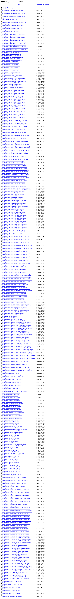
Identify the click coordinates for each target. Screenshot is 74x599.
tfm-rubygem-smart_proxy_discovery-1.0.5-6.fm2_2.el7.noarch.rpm (14, 504)
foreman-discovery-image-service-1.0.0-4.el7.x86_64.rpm (13, 14)
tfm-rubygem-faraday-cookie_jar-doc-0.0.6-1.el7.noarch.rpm (13, 78)
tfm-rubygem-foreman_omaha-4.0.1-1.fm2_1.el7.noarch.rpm (13, 212)
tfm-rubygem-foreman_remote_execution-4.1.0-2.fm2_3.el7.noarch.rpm (15, 237)
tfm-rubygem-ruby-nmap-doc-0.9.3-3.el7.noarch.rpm (12, 469)
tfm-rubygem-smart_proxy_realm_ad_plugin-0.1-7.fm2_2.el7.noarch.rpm (15, 561)
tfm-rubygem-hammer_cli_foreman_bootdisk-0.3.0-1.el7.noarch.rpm (15, 329)
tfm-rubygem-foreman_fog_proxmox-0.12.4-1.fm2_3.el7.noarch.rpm (15, 173)
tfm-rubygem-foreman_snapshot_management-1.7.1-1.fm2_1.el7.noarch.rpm (16, 274)
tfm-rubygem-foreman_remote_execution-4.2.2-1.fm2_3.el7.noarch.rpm (15, 242)
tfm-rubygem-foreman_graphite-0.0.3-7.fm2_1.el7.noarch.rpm (13, 179)
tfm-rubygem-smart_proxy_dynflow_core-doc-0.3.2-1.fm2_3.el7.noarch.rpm (16, 542)
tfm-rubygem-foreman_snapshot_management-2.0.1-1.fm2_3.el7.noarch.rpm (16, 277)
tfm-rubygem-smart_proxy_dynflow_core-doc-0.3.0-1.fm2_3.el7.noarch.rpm (16, 539)
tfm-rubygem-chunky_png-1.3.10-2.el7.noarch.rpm (11, 55)
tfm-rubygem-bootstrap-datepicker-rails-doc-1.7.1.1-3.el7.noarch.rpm (15, 51)
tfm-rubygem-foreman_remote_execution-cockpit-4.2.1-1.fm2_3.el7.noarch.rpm (17, 248)
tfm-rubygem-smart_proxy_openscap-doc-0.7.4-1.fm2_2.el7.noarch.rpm (15, 555)
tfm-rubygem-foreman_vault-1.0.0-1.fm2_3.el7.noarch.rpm (13, 299)
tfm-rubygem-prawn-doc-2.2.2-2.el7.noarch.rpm (11, 442)
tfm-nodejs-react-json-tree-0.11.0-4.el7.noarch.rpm (11, 23)
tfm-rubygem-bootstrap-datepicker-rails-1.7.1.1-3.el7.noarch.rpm (14, 49)
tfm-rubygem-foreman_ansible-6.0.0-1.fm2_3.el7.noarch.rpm (13, 109)
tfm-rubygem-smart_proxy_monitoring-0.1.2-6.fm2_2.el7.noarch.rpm (15, 546)
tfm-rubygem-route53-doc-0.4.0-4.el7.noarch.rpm (11, 457)
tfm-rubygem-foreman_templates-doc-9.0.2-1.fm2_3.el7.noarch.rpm (14, 296)
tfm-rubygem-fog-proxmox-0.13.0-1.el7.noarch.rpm (11, 85)
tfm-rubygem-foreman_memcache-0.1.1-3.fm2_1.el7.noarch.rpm (14, 200)
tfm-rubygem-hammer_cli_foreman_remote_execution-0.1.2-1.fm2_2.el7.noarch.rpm (18, 350)
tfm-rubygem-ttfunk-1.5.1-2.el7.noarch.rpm (10, 585)
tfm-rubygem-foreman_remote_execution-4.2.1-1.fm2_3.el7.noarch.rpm (15, 240)
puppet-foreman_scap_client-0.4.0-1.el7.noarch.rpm (11, 17)
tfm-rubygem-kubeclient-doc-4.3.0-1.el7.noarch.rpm (11, 394)
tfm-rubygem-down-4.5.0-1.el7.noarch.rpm (10, 70)
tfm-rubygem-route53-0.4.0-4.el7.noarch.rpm (10, 456)
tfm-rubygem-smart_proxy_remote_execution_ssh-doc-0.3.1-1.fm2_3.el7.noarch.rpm (18, 569)
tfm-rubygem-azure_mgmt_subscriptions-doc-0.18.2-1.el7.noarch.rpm (15, 48)
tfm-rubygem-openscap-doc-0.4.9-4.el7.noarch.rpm (11, 424)
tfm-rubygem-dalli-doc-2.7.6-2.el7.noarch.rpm (10, 63)
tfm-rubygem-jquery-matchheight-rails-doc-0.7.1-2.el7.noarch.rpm (14, 391)
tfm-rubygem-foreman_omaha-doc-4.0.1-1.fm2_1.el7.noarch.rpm (14, 213)
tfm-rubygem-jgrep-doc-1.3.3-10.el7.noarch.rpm (11, 388)
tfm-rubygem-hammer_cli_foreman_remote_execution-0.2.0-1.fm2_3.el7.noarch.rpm (18, 352)
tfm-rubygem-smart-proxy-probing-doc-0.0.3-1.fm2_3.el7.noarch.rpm (15, 481)
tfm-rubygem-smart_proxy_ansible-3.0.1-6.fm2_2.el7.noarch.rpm (14, 483)
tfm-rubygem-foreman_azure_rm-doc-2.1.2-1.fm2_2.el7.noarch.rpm (14, 126)
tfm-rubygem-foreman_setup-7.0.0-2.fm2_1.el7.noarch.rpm (13, 271)
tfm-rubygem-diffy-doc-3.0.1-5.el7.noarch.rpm (10, 69)
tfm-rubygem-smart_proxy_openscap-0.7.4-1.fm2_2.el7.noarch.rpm (14, 552)
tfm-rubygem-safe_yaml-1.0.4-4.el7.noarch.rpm (11, 471)
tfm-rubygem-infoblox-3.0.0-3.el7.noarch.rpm (10, 384)
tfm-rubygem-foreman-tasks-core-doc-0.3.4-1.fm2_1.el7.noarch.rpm (14, 97)
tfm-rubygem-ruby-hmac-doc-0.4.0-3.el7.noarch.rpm (12, 466)
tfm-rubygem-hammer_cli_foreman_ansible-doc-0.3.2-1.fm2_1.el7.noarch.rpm (16, 325)
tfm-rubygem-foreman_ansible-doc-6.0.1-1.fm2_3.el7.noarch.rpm (14, 115)
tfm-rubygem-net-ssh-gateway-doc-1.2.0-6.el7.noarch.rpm (13, 412)
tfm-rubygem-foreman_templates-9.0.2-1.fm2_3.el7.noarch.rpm (14, 293)
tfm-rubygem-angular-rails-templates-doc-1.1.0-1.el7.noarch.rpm (14, 26)
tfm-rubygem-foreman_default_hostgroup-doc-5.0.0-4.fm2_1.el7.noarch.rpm (16, 145)
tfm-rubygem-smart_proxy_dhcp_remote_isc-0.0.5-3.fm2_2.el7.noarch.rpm (16, 501)
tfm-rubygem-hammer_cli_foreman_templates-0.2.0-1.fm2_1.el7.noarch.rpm (16, 368)
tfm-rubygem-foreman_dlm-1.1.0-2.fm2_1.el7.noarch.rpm (13, 161)
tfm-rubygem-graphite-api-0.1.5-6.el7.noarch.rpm (11, 317)
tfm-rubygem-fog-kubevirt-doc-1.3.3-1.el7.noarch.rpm (12, 84)
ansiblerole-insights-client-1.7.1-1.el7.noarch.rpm (11, 11)
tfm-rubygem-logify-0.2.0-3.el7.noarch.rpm (10, 396)
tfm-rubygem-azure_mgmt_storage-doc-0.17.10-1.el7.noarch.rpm (14, 45)
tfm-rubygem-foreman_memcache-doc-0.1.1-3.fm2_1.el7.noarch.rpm (15, 201)
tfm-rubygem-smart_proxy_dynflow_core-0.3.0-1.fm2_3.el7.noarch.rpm (15, 533)
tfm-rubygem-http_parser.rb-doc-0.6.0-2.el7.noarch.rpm (12, 379)
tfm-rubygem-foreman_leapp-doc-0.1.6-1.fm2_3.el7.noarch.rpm (14, 195)
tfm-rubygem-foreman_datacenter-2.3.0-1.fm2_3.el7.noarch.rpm (14, 139)
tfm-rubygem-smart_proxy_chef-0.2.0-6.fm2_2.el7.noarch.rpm (13, 486)
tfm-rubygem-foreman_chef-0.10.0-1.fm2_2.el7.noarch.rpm (13, 130)
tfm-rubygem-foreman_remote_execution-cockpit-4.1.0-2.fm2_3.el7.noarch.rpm (17, 245)
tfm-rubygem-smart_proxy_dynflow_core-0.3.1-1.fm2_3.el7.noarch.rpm (15, 534)
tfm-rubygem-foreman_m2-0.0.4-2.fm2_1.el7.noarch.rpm (12, 197)
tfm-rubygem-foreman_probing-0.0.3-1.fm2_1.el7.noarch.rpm (13, 230)
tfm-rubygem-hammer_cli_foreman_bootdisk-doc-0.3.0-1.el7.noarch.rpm (15, 331)
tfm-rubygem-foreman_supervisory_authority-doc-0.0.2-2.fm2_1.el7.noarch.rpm (17, 290)
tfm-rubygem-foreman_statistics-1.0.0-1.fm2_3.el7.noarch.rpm (13, 286)
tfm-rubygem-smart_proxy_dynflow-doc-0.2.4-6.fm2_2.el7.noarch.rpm (15, 528)
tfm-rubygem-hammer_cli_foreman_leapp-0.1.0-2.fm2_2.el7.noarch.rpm (15, 341)
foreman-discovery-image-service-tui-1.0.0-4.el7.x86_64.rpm (13, 16)
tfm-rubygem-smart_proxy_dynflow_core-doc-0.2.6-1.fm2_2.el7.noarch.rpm (16, 537)
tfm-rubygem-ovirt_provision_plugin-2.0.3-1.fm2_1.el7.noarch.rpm (14, 429)
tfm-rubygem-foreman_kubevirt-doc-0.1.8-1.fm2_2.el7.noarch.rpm (14, 192)
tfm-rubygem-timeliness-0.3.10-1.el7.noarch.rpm (11, 582)
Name (19, 4)
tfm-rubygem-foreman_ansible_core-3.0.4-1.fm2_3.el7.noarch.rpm (14, 118)
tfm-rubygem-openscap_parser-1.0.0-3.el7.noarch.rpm (12, 426)
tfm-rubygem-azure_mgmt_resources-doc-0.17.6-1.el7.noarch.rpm (14, 42)
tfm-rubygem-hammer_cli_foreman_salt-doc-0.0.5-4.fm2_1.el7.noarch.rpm (16, 361)
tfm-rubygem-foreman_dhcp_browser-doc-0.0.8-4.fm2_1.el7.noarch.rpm (15, 150)
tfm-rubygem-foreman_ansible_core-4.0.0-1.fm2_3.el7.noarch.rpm (14, 120)
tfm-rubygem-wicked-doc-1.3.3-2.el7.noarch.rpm (11, 593)
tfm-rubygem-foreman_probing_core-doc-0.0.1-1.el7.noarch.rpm (14, 234)
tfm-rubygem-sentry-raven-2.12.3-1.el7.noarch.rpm (11, 474)
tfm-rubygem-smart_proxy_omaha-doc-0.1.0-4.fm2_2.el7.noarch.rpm (15, 551)
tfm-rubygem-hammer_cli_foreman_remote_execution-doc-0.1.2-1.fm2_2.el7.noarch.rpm (18, 355)
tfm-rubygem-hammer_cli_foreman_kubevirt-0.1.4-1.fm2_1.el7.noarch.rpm (16, 338)
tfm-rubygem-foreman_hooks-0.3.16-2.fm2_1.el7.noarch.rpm (13, 182)
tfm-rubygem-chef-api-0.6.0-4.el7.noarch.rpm (10, 52)
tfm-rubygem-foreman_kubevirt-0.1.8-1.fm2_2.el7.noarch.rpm (13, 191)
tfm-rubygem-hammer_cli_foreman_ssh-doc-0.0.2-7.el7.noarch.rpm (14, 364)
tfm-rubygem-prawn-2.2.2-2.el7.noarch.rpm (10, 441)
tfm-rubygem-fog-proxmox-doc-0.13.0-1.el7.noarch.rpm (12, 87)
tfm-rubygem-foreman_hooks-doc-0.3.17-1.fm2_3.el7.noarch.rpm (14, 186)
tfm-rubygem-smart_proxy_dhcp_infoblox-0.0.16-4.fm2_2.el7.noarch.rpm (16, 498)
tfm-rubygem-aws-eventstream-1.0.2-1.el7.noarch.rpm (12, 28)
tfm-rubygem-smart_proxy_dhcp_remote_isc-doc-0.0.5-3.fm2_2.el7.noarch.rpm (17, 503)
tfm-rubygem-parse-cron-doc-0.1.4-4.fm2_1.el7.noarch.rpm (13, 433)
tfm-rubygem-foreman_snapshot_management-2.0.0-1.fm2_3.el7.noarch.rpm (16, 275)
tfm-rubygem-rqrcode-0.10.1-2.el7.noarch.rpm (10, 462)
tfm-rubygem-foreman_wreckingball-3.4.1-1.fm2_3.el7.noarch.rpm (14, 308)
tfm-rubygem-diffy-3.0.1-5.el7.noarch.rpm (10, 67)
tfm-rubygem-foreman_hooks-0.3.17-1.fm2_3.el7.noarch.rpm (13, 183)
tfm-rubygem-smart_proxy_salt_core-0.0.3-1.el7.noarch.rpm (13, 573)
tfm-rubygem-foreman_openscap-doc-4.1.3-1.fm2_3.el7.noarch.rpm (14, 228)
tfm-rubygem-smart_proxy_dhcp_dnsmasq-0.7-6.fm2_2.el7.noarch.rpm (15, 495)
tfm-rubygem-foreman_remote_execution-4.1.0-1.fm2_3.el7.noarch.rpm (15, 236)
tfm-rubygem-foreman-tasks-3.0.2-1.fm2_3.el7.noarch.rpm (13, 90)
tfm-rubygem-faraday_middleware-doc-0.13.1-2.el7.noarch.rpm (14, 81)
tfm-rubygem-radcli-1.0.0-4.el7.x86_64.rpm (10, 447)
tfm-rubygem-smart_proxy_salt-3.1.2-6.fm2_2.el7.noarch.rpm (13, 570)
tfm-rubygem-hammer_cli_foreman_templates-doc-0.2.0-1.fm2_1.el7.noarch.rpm (17, 370)
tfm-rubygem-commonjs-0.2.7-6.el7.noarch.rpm (11, 58)
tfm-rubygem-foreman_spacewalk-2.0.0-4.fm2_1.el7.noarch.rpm (14, 283)
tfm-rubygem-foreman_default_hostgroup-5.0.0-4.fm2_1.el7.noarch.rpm (15, 142)
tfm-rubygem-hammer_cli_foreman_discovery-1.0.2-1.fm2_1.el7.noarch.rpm (16, 332)
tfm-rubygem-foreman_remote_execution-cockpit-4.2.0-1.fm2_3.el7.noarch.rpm (17, 246)
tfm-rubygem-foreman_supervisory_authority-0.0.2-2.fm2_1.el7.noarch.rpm (16, 289)
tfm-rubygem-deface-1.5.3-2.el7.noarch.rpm (10, 64)
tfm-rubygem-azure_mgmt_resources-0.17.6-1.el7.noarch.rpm (13, 40)
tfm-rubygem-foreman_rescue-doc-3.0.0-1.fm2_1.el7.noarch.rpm (14, 266)
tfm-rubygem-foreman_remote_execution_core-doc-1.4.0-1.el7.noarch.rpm (16, 263)
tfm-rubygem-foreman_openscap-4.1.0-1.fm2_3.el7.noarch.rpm (14, 216)
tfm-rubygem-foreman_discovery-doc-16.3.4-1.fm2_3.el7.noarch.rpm (15, 159)
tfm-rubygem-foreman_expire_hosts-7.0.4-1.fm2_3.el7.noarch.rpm (14, 168)
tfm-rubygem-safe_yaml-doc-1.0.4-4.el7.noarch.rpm (11, 472)
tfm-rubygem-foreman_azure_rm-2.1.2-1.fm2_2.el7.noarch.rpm (14, 124)
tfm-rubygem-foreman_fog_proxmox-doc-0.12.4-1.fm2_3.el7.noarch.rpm (15, 174)
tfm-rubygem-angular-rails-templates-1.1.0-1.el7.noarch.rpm (13, 25)
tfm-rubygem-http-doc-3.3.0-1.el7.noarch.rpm (10, 373)
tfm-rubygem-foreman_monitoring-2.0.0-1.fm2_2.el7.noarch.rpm (14, 203)
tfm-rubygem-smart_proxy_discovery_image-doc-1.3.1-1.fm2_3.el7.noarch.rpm (17, 510)
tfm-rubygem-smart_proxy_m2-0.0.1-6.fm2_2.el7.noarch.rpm (13, 543)
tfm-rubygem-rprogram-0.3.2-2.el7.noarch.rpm (10, 459)
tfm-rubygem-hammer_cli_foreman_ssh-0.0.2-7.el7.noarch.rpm (14, 362)
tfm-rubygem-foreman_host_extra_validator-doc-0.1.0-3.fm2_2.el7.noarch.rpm (16, 189)
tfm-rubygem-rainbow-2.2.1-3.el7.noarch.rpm (10, 450)
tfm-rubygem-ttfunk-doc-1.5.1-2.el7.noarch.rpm (11, 587)
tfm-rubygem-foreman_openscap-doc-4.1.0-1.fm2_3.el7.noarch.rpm (14, 224)
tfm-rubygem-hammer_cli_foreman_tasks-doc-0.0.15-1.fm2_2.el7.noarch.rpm (16, 367)
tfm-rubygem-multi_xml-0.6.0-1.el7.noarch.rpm (11, 408)
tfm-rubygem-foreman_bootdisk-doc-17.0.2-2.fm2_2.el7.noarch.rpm (14, 129)
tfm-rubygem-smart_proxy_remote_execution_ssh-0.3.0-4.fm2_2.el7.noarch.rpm (17, 564)
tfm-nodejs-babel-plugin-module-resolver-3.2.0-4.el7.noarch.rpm (14, 22)
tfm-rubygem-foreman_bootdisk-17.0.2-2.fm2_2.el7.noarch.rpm (14, 127)
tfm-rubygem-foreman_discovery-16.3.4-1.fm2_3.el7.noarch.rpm (14, 156)
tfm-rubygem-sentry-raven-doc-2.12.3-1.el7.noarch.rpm (12, 475)
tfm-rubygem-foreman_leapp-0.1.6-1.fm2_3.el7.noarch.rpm (13, 194)
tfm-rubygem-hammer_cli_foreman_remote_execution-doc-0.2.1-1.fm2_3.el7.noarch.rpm (18, 358)
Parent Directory (5, 7)
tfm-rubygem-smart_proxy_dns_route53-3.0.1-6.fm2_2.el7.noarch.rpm (15, 522)
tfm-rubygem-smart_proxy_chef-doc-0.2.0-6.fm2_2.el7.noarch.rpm (14, 487)
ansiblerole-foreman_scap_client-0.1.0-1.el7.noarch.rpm (12, 10)
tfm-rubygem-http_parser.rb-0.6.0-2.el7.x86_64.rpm (11, 377)
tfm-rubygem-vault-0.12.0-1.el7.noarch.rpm (10, 588)
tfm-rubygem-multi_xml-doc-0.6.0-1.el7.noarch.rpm (11, 409)
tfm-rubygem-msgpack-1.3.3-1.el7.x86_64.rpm (11, 405)
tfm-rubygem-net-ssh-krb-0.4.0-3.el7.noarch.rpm (11, 414)
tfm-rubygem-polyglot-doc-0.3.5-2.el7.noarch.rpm (11, 439)
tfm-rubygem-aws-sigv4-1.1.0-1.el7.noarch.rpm (11, 31)
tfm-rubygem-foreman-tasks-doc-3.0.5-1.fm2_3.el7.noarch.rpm (13, 103)
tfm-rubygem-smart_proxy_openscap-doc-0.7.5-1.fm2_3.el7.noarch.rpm (15, 557)
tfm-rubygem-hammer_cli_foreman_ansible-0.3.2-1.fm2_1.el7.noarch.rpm (16, 323)
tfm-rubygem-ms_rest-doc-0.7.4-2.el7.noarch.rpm (11, 400)
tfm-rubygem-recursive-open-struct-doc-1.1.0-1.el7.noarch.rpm (13, 454)
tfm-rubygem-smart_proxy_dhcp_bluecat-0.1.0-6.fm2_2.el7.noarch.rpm (15, 489)
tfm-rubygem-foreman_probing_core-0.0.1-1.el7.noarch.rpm (13, 233)
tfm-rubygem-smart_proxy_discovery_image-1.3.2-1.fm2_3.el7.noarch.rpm (16, 509)
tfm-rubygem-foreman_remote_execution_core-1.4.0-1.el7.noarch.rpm (15, 260)
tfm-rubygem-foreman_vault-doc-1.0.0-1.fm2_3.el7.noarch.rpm (14, 302)
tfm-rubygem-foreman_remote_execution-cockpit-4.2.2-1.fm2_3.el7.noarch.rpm (17, 249)
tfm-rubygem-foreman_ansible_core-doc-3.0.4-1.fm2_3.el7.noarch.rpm (15, 121)
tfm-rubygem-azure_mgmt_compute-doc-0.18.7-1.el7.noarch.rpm (14, 36)
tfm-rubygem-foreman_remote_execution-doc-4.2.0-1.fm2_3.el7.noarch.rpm (16, 254)
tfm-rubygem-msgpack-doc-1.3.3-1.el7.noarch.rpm (11, 406)
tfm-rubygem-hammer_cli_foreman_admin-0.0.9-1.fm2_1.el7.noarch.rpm (15, 320)
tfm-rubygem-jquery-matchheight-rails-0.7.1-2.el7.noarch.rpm (13, 390)
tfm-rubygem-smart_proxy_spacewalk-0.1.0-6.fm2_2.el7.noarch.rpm (15, 576)
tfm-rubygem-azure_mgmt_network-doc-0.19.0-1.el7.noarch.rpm (14, 39)
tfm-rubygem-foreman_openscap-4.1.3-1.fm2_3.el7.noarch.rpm (14, 221)
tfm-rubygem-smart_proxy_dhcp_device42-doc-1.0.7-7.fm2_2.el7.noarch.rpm (16, 493)
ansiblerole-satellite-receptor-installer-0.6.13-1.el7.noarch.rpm (13, 13)
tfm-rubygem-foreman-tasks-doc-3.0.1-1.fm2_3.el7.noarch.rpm (13, 99)
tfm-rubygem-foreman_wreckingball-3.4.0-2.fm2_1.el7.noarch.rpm (14, 307)
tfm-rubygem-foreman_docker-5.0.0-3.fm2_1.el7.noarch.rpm (13, 164)
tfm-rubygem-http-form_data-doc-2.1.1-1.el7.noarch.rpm (12, 376)
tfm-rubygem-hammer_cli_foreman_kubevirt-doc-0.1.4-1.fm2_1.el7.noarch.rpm (17, 340)
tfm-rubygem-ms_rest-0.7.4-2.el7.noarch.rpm (10, 399)
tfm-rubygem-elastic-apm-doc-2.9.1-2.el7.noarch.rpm (12, 75)
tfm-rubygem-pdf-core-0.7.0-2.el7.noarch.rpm (10, 435)
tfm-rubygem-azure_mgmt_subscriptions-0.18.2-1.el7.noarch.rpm (14, 46)
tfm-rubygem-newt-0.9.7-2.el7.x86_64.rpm (10, 420)
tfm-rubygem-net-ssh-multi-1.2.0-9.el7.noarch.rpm (11, 417)
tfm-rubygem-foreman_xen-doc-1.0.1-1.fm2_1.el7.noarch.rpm (13, 314)
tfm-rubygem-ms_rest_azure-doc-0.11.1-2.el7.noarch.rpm (12, 403)
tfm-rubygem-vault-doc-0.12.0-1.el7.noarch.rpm (11, 590)
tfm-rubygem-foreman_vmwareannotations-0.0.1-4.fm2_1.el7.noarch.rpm (15, 304)
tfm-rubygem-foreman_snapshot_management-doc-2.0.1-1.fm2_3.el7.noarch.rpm (17, 281)
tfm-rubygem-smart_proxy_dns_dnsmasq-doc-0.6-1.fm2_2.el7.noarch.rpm (16, 515)
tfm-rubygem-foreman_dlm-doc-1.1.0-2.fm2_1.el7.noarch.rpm (13, 162)
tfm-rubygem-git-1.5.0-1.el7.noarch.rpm (9, 316)
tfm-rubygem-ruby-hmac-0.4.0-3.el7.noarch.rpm (11, 465)
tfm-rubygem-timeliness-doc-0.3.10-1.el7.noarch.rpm (12, 584)
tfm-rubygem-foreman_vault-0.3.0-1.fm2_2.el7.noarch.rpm (13, 298)
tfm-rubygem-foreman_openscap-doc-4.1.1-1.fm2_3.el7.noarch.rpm (14, 225)
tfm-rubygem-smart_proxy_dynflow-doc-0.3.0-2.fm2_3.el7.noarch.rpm (15, 530)
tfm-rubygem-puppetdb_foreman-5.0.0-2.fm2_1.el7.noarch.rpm (14, 444)
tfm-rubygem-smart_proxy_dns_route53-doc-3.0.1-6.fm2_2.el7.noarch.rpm (16, 524)
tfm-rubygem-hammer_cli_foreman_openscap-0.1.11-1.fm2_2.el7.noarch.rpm (16, 344)
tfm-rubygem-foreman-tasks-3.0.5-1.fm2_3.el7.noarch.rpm (13, 93)
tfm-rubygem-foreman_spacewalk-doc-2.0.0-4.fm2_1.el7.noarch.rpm (15, 284)
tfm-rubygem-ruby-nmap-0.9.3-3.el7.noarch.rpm (11, 468)
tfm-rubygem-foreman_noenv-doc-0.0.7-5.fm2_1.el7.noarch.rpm (14, 210)
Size (43, 4)
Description (47, 4)
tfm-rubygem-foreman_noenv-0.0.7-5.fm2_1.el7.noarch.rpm (13, 209)
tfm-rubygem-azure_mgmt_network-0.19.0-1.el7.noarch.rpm (13, 37)
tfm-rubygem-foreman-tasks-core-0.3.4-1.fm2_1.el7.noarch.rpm (14, 96)
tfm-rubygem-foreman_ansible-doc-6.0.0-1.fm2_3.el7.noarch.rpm (14, 114)
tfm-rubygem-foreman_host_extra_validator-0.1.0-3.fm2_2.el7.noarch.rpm (16, 188)
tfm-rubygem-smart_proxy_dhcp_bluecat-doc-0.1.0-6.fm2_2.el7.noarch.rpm (16, 490)
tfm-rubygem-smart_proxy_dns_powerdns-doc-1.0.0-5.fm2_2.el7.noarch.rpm (16, 521)
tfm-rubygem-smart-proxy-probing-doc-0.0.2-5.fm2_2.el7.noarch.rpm (15, 480)
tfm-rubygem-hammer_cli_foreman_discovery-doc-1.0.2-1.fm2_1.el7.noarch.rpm (17, 334)
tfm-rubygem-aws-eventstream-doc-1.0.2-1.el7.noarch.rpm (13, 29)
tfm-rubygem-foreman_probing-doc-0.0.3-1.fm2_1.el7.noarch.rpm (14, 231)
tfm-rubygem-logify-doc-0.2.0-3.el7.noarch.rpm (11, 397)
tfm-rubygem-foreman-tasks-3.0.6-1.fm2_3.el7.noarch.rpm (13, 94)
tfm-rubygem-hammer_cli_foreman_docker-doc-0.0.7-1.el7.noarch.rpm (15, 337)
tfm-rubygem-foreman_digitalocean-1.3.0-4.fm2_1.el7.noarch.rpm (14, 152)
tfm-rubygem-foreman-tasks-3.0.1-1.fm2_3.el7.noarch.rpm (13, 88)
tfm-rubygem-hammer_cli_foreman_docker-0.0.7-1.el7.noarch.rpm (14, 335)
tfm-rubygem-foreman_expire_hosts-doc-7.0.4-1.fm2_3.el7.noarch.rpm (15, 171)
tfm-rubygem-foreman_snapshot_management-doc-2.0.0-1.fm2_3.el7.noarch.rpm (17, 280)
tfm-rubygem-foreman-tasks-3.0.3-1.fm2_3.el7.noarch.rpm (13, 91)
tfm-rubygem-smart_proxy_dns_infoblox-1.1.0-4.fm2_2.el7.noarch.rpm (15, 516)
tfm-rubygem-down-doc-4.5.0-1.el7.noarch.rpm (11, 72)
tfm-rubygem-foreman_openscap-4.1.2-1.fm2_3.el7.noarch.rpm (14, 219)
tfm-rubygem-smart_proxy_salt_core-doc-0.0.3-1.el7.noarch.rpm (14, 575)
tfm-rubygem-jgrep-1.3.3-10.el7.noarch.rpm (10, 387)
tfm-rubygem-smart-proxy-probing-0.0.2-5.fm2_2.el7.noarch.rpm (14, 477)
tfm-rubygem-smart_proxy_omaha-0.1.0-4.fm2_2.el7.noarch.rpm (14, 549)
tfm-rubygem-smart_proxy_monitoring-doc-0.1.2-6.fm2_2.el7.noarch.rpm (15, 548)
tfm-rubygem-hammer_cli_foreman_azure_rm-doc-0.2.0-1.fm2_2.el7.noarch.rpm (17, 328)
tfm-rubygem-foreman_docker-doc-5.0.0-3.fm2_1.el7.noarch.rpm (14, 165)
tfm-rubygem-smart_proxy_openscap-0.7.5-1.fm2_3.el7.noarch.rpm (14, 554)
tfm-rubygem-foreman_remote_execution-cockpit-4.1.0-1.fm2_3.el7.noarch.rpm (17, 243)
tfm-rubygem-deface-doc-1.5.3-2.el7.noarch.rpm (11, 66)
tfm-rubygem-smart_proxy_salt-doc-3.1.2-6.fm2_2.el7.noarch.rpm (14, 572)
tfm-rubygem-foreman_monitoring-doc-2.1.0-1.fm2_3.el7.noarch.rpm (15, 207)
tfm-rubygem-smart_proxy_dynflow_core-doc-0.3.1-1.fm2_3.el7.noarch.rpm (16, 540)
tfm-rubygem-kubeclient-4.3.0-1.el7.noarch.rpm (11, 393)
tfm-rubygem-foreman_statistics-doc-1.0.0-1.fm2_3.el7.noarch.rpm (14, 287)
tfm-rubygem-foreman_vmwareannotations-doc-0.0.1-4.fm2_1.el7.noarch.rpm (16, 305)
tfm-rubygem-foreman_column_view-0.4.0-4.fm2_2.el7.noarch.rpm (14, 133)
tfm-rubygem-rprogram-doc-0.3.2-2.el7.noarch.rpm (11, 460)
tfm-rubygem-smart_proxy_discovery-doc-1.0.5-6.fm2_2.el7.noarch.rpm (15, 506)
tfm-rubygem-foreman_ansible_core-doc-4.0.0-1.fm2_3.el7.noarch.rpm (15, 123)
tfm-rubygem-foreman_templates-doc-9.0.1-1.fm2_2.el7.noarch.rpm (14, 295)
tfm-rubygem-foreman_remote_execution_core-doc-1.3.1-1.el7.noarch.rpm (16, 261)
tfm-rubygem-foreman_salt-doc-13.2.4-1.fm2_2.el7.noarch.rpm (14, 269)
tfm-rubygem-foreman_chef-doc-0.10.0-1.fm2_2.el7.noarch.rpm (14, 132)
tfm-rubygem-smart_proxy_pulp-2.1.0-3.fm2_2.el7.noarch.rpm (13, 558)
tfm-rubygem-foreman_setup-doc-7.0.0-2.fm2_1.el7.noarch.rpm (14, 272)
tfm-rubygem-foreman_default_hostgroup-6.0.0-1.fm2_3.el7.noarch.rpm (15, 144)
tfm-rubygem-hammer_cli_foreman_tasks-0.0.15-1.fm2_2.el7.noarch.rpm (15, 365)
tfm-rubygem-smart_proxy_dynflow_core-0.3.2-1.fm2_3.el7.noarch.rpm (15, 536)
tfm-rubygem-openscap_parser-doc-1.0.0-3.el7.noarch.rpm (13, 427)
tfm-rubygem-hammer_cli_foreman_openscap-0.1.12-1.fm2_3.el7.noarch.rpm (16, 346)
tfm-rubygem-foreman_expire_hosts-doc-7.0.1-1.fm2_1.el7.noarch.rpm (15, 170)
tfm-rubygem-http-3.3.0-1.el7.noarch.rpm (9, 371)
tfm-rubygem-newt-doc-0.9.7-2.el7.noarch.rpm (10, 421)
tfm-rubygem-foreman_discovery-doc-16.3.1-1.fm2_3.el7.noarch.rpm (15, 158)
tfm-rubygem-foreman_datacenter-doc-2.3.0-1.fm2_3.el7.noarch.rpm (15, 141)
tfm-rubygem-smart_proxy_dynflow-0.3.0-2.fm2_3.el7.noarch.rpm (14, 527)
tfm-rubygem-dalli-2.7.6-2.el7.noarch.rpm (10, 61)
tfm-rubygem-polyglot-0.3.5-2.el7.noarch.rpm (10, 438)
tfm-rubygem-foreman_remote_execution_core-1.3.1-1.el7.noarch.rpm (15, 258)
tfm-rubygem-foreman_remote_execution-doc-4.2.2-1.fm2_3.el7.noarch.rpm (16, 257)
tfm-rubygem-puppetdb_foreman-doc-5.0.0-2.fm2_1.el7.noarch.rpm (14, 445)
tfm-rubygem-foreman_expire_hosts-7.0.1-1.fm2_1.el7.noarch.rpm (14, 167)
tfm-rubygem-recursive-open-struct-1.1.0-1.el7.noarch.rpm (13, 453)
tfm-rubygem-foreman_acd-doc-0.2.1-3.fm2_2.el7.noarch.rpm (13, 108)
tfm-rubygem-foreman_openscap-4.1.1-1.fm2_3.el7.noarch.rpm (14, 218)
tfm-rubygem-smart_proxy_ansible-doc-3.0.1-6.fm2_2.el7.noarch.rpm (15, 484)
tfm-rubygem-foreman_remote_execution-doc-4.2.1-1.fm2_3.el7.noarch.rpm (16, 255)
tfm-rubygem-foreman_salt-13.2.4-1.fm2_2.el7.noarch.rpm (13, 268)
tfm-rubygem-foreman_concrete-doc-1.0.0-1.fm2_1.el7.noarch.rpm (14, 138)
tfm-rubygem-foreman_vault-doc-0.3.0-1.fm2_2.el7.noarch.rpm (14, 301)
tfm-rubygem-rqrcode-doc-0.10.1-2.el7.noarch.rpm (11, 463)
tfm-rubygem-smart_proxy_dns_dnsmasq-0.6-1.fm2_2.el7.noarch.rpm (15, 513)
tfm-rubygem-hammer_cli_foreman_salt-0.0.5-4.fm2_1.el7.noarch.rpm (15, 359)
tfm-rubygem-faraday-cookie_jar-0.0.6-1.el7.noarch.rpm (12, 76)
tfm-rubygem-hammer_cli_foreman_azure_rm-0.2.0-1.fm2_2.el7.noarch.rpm (16, 326)
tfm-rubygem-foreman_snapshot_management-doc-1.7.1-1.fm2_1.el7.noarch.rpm (17, 278)
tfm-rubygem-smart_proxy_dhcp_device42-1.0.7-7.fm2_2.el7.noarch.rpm (15, 492)
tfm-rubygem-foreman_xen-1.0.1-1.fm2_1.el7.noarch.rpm (12, 313)
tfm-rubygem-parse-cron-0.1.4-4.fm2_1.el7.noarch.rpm (12, 432)
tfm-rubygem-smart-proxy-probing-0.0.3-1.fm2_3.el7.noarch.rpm (14, 478)
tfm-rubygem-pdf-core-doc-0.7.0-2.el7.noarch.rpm (11, 436)
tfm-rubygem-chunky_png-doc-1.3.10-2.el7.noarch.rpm (12, 57)
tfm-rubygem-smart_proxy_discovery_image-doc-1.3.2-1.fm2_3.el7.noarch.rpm (17, 512)
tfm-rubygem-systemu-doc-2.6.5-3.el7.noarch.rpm (11, 581)
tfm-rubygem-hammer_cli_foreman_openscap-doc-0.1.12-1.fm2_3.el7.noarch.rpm (17, 349)
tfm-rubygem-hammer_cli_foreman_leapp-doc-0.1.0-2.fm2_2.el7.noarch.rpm (16, 343)
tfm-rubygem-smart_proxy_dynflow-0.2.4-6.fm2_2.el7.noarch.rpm (14, 525)
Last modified (39, 4)
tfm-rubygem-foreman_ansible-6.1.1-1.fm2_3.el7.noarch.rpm (13, 112)
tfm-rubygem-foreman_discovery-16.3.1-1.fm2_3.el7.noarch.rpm (14, 155)
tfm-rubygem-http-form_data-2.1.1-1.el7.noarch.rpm (12, 374)
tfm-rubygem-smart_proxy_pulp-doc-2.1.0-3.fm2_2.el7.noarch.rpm (14, 560)
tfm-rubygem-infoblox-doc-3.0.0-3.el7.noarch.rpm (11, 385)
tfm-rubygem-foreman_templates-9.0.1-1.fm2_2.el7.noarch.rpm (14, 292)
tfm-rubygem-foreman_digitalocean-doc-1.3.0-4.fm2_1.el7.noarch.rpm (15, 153)
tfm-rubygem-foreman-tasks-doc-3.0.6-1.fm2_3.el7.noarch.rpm (13, 105)
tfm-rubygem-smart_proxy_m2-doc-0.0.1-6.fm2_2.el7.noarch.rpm (14, 545)
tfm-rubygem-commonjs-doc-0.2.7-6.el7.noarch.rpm (11, 60)
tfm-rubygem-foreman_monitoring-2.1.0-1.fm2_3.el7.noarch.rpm (14, 204)
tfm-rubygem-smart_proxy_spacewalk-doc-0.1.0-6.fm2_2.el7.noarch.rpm (15, 578)
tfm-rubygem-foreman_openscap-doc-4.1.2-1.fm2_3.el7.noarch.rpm (14, 227)
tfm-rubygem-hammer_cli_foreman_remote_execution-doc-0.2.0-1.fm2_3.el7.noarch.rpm (18, 356)
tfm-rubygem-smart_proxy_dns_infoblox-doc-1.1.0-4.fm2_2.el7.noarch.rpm (16, 518)
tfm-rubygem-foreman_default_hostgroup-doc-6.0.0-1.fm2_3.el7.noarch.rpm (16, 147)
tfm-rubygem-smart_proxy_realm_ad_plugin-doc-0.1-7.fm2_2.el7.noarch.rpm (16, 563)
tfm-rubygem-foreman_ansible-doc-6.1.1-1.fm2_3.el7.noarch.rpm (14, 117)
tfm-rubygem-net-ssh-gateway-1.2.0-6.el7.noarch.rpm (12, 411)
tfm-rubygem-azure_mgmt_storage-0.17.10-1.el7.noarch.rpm (13, 43)
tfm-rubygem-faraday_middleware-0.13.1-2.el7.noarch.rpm (13, 79)
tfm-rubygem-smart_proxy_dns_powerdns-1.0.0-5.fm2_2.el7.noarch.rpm (15, 519)
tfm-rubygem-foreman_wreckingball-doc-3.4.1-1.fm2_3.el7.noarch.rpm (15, 311)
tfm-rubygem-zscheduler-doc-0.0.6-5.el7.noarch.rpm (12, 596)
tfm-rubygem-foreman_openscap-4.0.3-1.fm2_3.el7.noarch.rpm (14, 215)
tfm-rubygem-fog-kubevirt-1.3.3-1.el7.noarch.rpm (11, 82)
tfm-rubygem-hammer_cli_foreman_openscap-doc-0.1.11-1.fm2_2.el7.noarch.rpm (17, 347)
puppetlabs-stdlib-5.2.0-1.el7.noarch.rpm (9, 19)
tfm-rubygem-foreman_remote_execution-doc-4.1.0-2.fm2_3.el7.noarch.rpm (16, 252)
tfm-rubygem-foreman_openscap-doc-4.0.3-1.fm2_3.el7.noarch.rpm (14, 222)
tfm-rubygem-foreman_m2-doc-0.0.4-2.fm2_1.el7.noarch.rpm (13, 198)
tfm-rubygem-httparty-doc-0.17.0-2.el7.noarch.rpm (11, 382)
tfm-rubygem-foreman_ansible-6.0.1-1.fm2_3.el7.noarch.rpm (13, 111)
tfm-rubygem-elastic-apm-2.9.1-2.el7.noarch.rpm (11, 73)
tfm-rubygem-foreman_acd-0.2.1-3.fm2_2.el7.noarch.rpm (12, 106)
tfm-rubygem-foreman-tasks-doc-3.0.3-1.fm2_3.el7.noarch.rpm (13, 102)
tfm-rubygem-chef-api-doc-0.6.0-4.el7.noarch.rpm (11, 54)
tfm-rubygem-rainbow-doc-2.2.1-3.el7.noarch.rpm (11, 451)
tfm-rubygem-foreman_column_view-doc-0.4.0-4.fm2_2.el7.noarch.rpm (15, 135)
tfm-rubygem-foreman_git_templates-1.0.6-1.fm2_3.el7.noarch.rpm (14, 176)
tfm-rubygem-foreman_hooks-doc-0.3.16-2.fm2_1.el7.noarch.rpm (14, 185)
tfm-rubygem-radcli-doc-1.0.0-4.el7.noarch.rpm (11, 448)
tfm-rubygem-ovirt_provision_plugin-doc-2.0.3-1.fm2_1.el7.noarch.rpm (15, 430)
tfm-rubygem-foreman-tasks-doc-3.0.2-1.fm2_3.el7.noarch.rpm (13, 100)
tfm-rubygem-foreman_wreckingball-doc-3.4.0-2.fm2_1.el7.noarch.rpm (15, 310)
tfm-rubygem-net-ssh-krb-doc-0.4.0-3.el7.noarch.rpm (12, 415)
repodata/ (3, 20)
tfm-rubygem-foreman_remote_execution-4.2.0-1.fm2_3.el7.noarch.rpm (15, 239)
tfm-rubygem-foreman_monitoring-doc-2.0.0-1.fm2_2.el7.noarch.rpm (15, 206)
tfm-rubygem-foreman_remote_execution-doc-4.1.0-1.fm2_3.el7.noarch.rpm (16, 251)
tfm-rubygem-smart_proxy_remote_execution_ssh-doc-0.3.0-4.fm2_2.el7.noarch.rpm (18, 567)
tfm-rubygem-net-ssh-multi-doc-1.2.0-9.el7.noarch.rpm (12, 418)
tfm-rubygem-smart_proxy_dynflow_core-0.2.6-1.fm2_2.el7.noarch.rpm (15, 531)
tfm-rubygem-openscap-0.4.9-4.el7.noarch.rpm (10, 423)
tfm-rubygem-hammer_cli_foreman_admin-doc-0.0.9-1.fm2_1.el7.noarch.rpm (16, 322)
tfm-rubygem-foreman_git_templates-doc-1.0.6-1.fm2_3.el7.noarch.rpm (15, 177)
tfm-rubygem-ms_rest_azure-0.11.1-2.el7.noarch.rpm (12, 402)
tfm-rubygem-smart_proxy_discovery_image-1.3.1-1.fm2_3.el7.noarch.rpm (16, 507)
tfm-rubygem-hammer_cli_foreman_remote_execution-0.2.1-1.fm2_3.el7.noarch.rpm (18, 353)
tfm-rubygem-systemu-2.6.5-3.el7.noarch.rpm (10, 579)
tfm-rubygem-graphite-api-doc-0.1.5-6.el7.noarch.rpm (12, 319)
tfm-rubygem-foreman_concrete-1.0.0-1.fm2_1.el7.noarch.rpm (13, 136)
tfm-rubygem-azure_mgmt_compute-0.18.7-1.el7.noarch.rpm (13, 34)
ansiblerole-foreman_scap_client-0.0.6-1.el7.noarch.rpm (12, 8)
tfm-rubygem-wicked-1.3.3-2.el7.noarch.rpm (10, 591)
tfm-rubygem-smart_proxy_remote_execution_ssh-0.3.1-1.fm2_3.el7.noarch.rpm (17, 566)
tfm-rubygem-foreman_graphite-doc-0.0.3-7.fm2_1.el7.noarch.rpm (14, 180)
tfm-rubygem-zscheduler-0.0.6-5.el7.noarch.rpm (11, 594)
